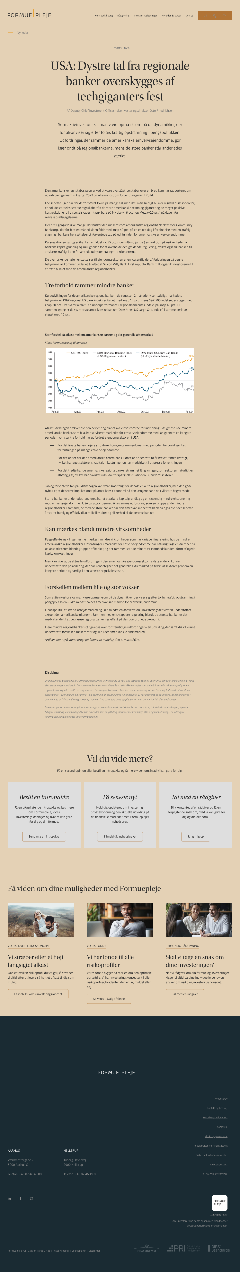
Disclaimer (94, 1250)
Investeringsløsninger (145, 15)
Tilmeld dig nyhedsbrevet (120, 836)
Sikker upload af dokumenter (211, 1155)
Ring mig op (196, 836)
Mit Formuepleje (218, 1214)
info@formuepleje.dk (87, 716)
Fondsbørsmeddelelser (215, 1117)
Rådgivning (123, 15)
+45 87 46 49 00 (30, 1174)
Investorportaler (218, 1164)
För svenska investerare (214, 1173)
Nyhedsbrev (221, 1098)
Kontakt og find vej (217, 1108)
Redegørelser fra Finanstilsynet (210, 1145)
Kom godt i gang (104, 15)
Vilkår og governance (216, 1136)
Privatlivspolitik (61, 1250)
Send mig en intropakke (44, 836)
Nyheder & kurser (171, 15)
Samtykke (222, 1126)
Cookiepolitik (79, 1250)
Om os (189, 15)
